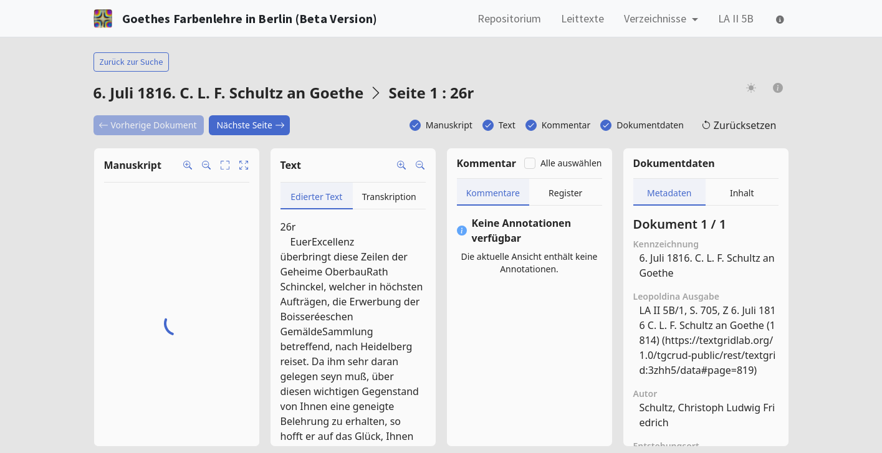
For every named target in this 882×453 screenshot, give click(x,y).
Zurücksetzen (739, 125)
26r (288, 227)
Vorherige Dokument (147, 125)
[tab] (316, 196)
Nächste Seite (250, 125)
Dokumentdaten (650, 125)
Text (507, 125)
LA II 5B (736, 18)
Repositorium (509, 18)
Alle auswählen (571, 163)
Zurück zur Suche (131, 61)
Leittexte (582, 18)
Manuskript (449, 125)
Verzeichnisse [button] (656, 18)
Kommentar (566, 125)
